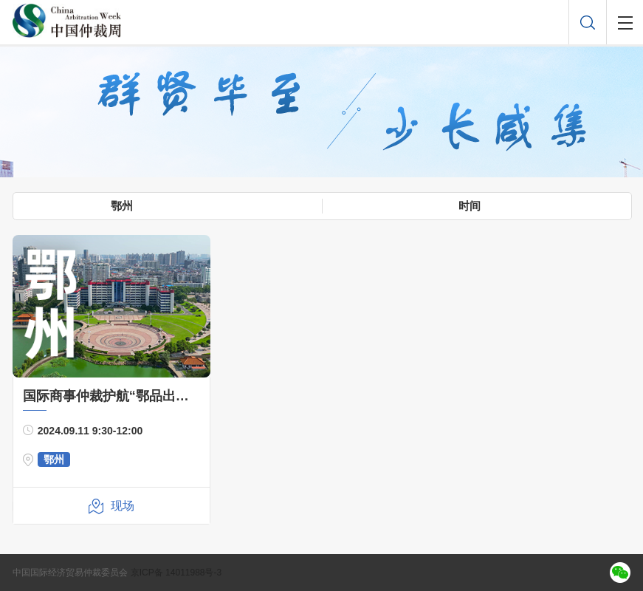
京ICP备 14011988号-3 (176, 572)
